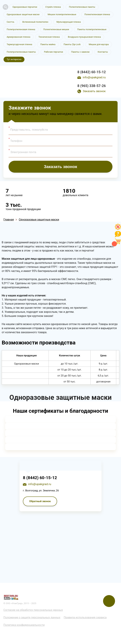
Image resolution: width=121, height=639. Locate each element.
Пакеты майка (47, 44)
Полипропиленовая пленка (21, 29)
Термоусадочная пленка (19, 44)
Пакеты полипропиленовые (91, 29)
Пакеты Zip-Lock (72, 44)
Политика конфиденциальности (24, 625)
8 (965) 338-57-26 (91, 86)
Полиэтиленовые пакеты (82, 7)
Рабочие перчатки (53, 52)
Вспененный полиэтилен (35, 22)
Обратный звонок (40, 501)
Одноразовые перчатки (24, 7)
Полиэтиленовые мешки (56, 29)
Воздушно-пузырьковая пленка (84, 37)
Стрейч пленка (53, 7)
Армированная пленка (18, 37)
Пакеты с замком (80, 52)
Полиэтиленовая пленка (97, 14)
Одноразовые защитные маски (23, 14)
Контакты (103, 52)
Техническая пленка (49, 37)
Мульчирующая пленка (69, 22)
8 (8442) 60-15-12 (91, 72)
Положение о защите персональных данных (31, 617)
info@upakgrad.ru (94, 77)
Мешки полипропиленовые (62, 14)
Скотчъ (10, 22)
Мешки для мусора (99, 44)
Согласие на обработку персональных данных (33, 610)
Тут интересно (14, 59)
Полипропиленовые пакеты (21, 52)
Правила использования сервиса (85, 617)
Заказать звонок (94, 91)
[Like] (118, 229)
